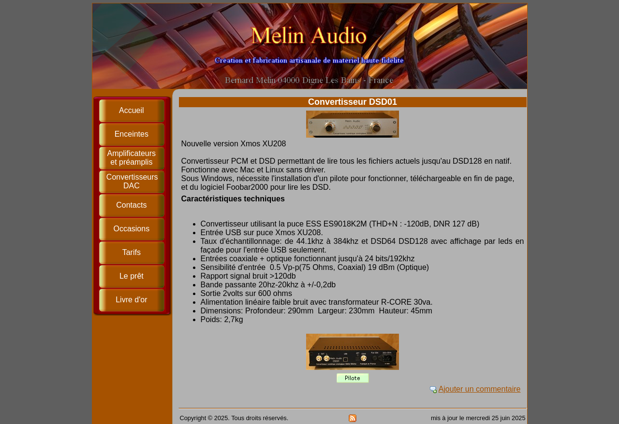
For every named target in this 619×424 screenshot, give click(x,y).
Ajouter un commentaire (480, 389)
